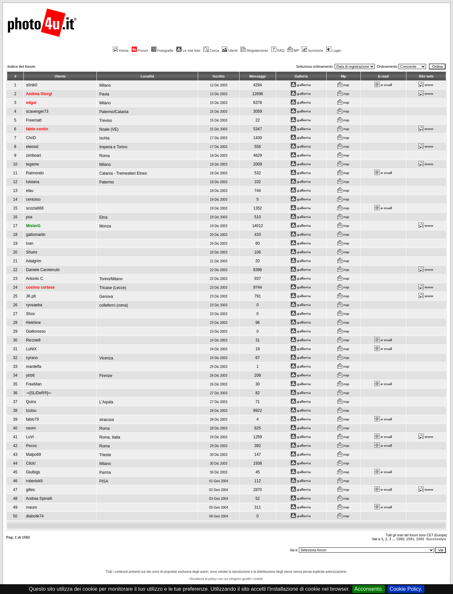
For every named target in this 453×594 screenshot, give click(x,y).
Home (120, 50)
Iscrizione (312, 50)
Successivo (436, 539)
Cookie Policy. (405, 589)
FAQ (278, 50)
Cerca (211, 50)
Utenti (230, 50)
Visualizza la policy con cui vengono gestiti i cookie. (226, 579)
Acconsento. (368, 589)
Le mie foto (188, 50)
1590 (400, 539)
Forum (140, 50)
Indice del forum (21, 66)
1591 (410, 539)
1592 (420, 539)
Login (333, 50)
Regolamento (254, 50)
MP (293, 50)
